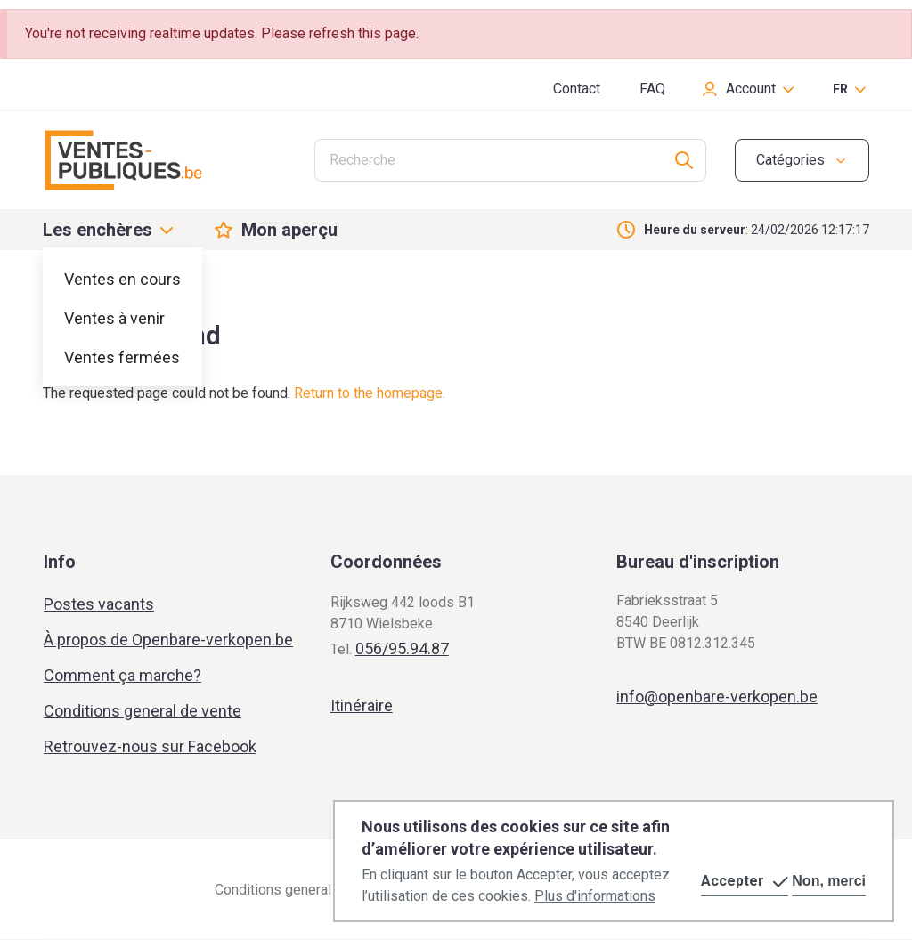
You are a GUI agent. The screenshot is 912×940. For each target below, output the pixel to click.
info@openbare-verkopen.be (717, 696)
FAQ (652, 88)
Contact (576, 88)
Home (60, 287)
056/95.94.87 (402, 648)
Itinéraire (361, 705)
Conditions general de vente (142, 710)
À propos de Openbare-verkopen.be (168, 639)
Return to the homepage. (369, 393)
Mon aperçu (289, 229)
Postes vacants (99, 604)
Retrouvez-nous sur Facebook (150, 746)
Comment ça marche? (122, 675)
